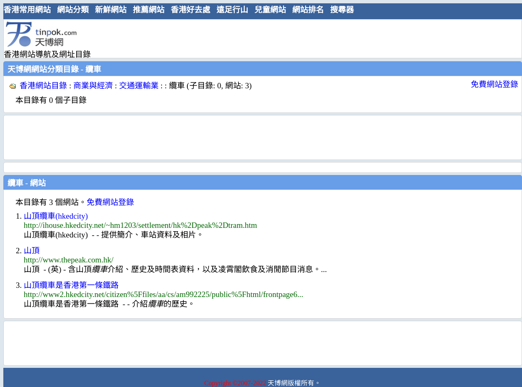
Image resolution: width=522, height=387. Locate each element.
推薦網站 (148, 9)
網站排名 (308, 9)
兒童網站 (270, 9)
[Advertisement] (259, 38)
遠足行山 (232, 9)
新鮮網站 (111, 9)
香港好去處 (190, 9)
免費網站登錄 (494, 84)
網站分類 (73, 9)
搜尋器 (342, 9)
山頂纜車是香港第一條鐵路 (71, 285)
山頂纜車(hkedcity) (56, 216)
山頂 (32, 250)
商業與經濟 (93, 85)
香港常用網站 (27, 9)
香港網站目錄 (43, 85)
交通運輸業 (139, 85)
